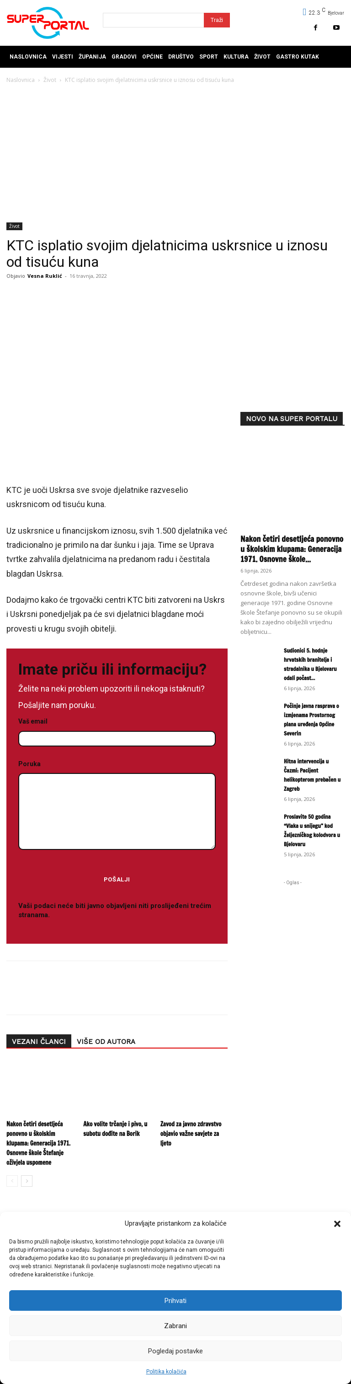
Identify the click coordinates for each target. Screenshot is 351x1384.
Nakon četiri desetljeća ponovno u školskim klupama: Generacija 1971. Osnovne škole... (291, 549)
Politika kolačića (166, 1371)
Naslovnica (20, 80)
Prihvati (175, 1301)
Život (49, 80)
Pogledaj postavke (175, 1351)
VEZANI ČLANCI (39, 1042)
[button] (337, 1223)
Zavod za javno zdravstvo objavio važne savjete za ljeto (191, 1133)
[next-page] (26, 1181)
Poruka (117, 805)
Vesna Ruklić (44, 275)
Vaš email (117, 730)
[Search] (217, 20)
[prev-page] (12, 1181)
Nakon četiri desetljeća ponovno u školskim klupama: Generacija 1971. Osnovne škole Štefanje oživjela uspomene (38, 1143)
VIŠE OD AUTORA (106, 1042)
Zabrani (175, 1326)
